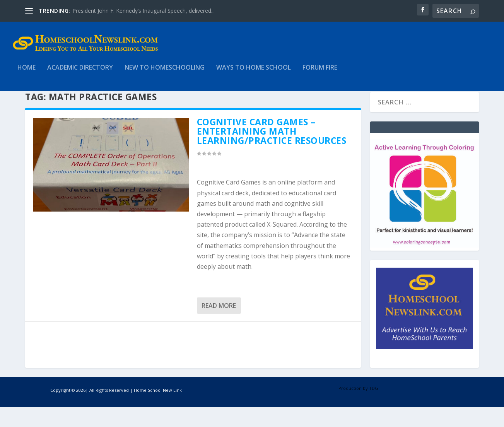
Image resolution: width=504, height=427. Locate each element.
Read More (219, 325)
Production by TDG (358, 408)
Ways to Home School (253, 73)
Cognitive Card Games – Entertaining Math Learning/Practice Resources (272, 151)
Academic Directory (80, 73)
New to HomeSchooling (165, 73)
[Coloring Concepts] (424, 265)
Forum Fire (319, 73)
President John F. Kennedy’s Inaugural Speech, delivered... (143, 10)
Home (26, 73)
